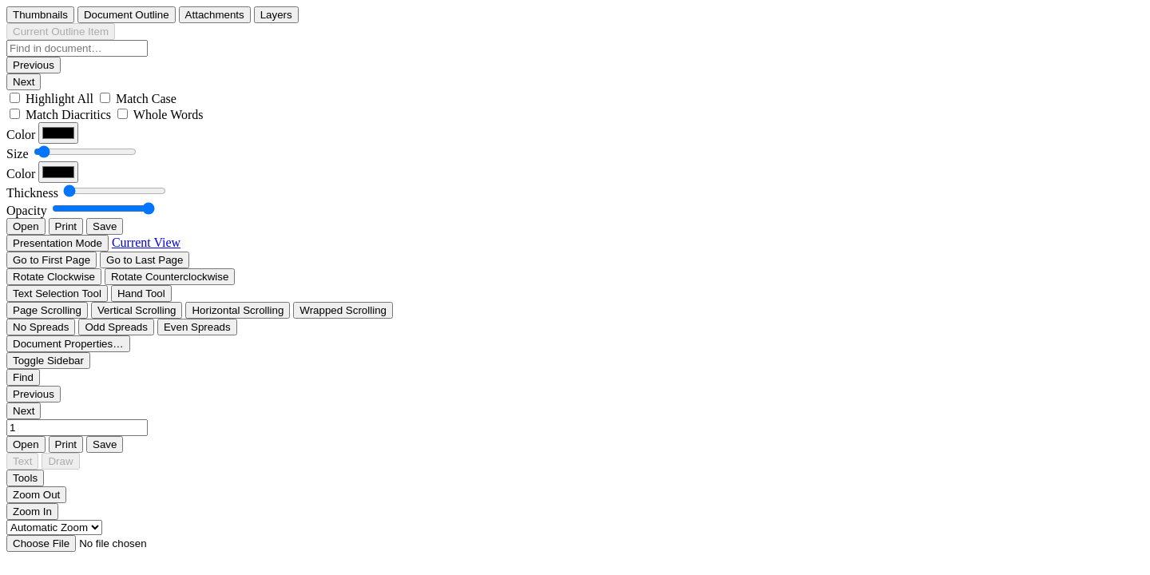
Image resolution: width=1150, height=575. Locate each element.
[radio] (40, 14)
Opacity (26, 210)
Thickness (32, 193)
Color (20, 134)
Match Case (146, 98)
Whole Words (168, 114)
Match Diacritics (68, 114)
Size (17, 154)
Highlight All (59, 98)
